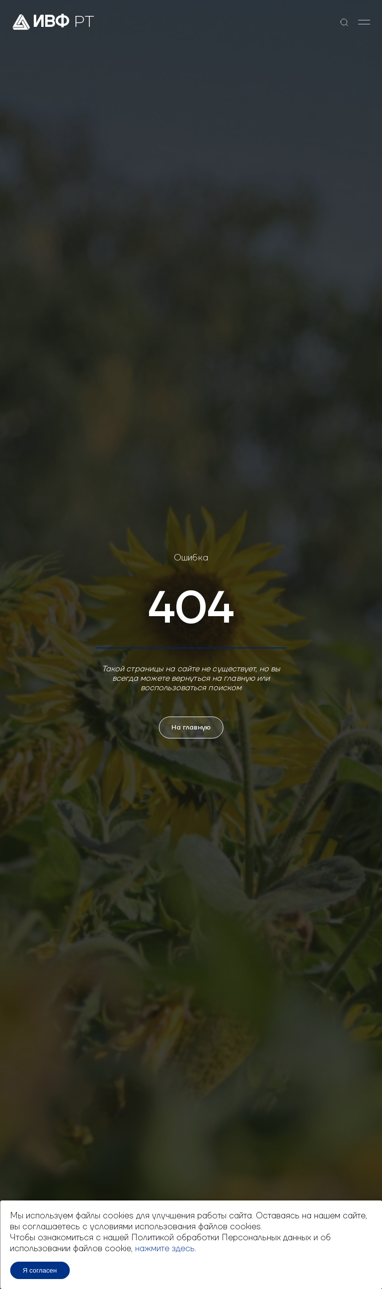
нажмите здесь (165, 1248)
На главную (191, 727)
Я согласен (40, 1270)
